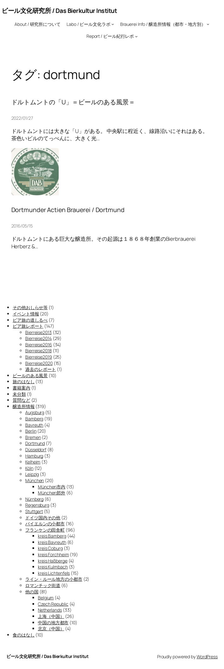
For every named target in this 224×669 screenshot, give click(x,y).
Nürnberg (34, 499)
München (34, 480)
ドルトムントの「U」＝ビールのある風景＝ (73, 102)
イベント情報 (26, 314)
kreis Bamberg (52, 536)
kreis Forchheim (53, 554)
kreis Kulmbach (53, 567)
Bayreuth (34, 425)
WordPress (207, 657)
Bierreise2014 (38, 338)
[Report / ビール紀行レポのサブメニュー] (136, 36)
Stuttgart (34, 511)
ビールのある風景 (30, 375)
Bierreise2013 (38, 332)
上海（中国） (51, 616)
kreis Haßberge (53, 561)
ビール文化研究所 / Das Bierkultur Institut (59, 10)
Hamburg (34, 456)
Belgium (46, 598)
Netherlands (50, 610)
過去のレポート (40, 369)
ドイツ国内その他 (42, 518)
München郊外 (51, 493)
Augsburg (34, 412)
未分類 (19, 394)
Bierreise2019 (38, 357)
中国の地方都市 (53, 623)
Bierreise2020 (39, 363)
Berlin (30, 431)
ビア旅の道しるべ (30, 320)
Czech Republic (53, 604)
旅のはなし (24, 381)
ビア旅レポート (28, 326)
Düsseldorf (35, 450)
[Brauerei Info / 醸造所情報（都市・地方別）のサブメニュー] (208, 24)
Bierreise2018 (38, 351)
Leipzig (32, 474)
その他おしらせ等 (30, 307)
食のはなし (24, 635)
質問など (21, 400)
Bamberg (34, 419)
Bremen (33, 437)
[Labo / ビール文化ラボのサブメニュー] (112, 24)
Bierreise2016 (38, 345)
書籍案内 (21, 388)
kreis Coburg (50, 548)
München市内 (51, 487)
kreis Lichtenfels (54, 573)
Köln (29, 468)
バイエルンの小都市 (45, 524)
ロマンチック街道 (42, 585)
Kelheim (32, 462)
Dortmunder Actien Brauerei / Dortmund (68, 209)
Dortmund (35, 443)
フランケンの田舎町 (45, 530)
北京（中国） (51, 629)
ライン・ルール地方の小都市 (53, 579)
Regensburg (37, 505)
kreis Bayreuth (52, 542)
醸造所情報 (24, 406)
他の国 (31, 592)
